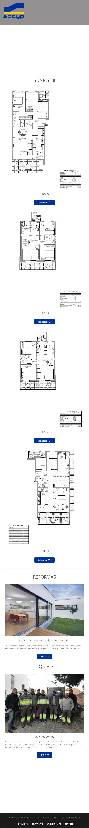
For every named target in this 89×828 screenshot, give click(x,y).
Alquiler (69, 823)
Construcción (54, 823)
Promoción (37, 823)
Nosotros (23, 823)
